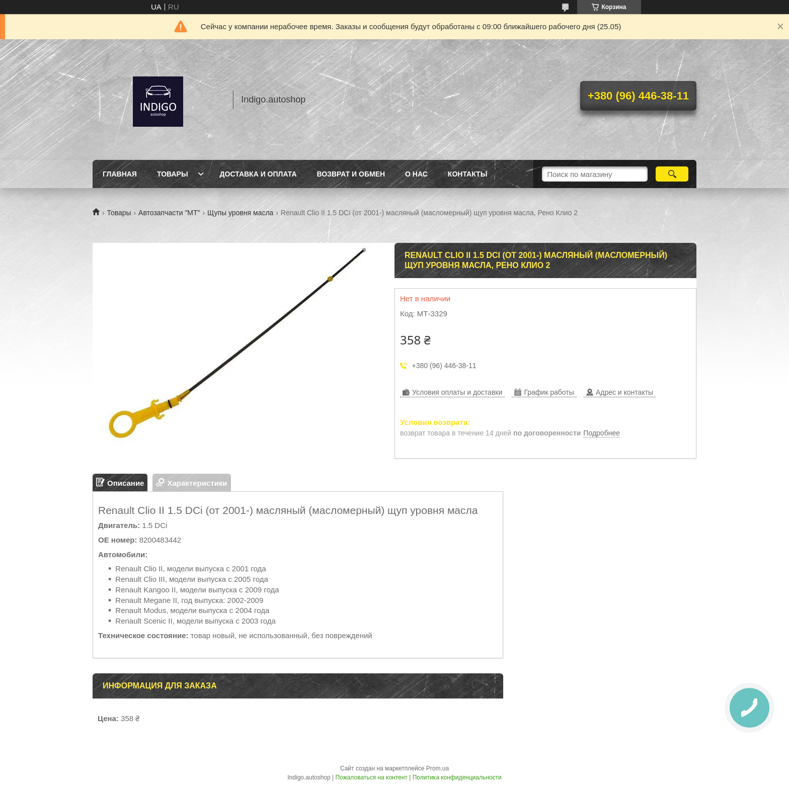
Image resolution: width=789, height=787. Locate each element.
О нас (416, 174)
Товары (172, 174)
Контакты (467, 174)
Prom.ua (437, 768)
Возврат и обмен (351, 174)
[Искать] (672, 174)
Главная (120, 174)
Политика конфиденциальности (457, 777)
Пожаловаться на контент (371, 777)
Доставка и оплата (258, 174)
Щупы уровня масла (240, 213)
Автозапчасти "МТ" (169, 213)
